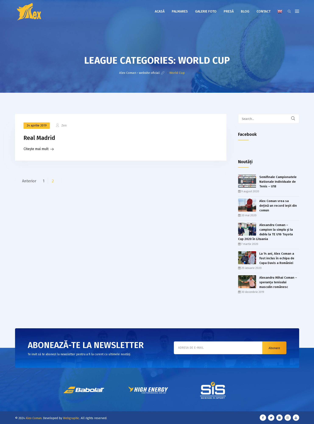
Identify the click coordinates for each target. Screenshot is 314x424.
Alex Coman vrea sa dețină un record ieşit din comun (278, 205)
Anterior (29, 181)
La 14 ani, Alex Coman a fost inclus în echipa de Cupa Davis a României (276, 258)
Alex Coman (34, 418)
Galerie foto (205, 11)
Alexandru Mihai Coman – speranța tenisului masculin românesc (278, 282)
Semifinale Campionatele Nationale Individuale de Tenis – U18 (278, 181)
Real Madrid (39, 137)
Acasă (160, 11)
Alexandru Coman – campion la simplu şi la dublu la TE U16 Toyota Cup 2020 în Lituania (265, 232)
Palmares (180, 11)
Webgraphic (71, 418)
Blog (245, 11)
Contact (264, 11)
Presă (229, 11)
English (280, 11)
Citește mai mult (36, 149)
